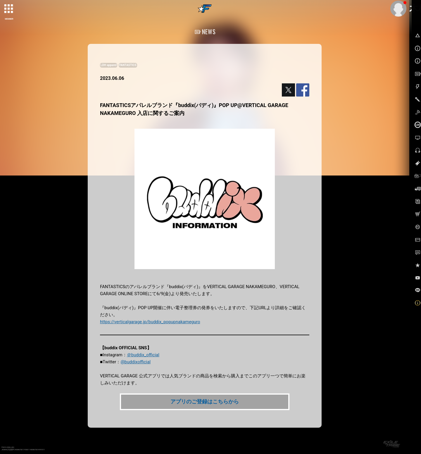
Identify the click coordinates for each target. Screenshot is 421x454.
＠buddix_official (143, 354)
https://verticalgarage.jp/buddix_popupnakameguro (150, 321)
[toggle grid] (9, 9)
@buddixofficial (135, 361)
